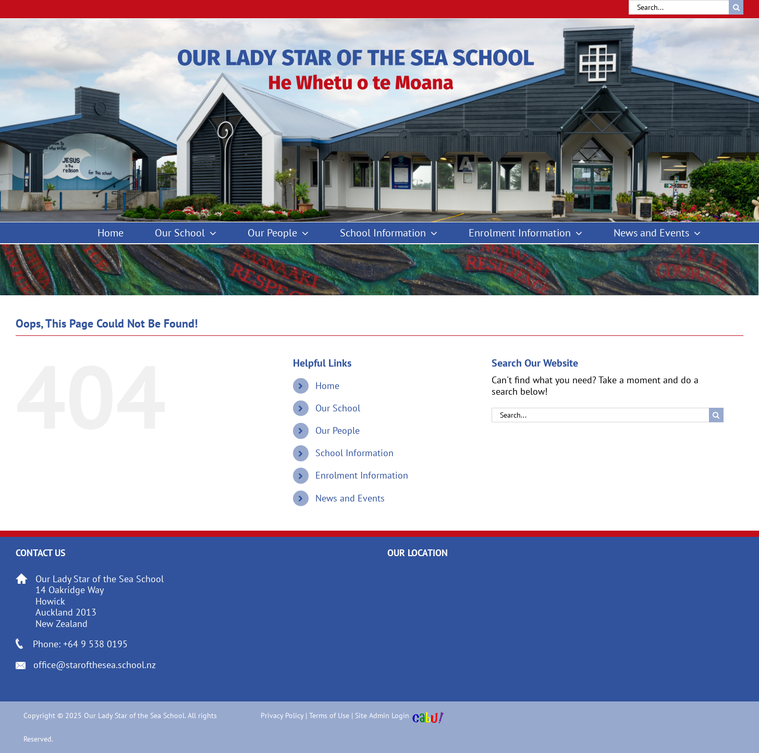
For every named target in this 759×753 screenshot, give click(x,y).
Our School (337, 408)
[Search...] (679, 7)
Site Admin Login (382, 715)
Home (327, 386)
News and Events (350, 498)
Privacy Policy (282, 715)
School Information (354, 453)
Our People (337, 430)
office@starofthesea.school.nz (94, 665)
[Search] (736, 7)
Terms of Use (329, 715)
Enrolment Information (361, 475)
